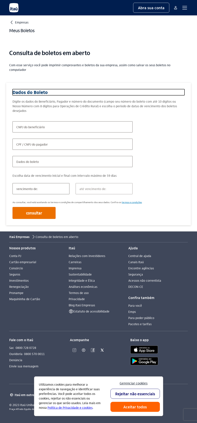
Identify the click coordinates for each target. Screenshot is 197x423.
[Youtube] (83, 350)
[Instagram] (74, 350)
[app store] (144, 350)
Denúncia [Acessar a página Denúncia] (15, 360)
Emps (132, 312)
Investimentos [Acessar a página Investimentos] (19, 280)
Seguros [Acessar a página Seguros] (14, 274)
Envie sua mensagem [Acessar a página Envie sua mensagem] (23, 366)
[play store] (144, 361)
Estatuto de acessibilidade (91, 311)
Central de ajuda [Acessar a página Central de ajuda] (139, 256)
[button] (151, 8)
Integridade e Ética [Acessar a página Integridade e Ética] (82, 280)
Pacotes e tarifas (140, 324)
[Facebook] (93, 350)
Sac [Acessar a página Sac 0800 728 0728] (11, 348)
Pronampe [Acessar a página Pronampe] (16, 293)
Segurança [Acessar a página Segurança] (135, 274)
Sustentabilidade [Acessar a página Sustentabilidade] (80, 274)
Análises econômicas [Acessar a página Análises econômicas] (83, 287)
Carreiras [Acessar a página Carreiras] (75, 262)
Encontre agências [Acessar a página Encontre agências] (141, 268)
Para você (135, 305)
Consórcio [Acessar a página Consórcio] (16, 268)
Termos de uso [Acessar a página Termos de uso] (79, 293)
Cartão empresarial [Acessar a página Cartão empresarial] (22, 262)
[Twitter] (102, 350)
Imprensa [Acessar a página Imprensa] (75, 268)
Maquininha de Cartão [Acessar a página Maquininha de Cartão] (24, 299)
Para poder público (141, 318)
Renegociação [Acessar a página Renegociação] (19, 287)
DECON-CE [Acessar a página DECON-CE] (135, 287)
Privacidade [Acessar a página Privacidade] (77, 299)
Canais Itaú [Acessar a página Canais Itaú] (136, 262)
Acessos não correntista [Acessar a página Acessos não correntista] (144, 280)
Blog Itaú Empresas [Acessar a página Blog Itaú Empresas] (82, 305)
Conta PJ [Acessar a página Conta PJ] (15, 256)
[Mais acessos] (175, 7)
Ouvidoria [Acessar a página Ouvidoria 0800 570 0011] (16, 354)
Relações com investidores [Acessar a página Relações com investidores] (87, 256)
